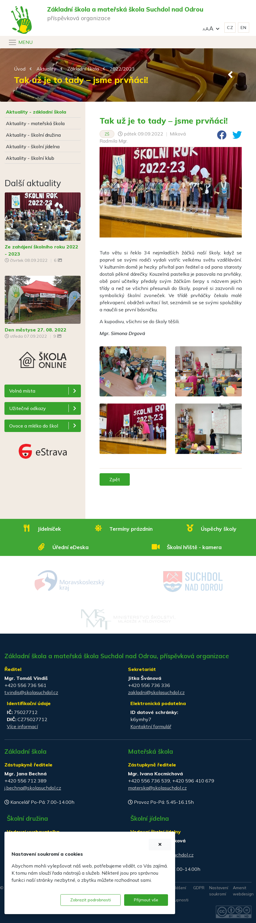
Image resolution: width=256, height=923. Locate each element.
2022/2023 (122, 69)
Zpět (114, 479)
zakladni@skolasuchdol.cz (156, 692)
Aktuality (46, 69)
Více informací (22, 726)
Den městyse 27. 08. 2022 (35, 330)
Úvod (19, 69)
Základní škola (83, 69)
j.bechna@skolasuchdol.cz (32, 788)
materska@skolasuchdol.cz (157, 788)
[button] (211, 28)
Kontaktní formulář (150, 726)
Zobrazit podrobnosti (90, 900)
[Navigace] (20, 42)
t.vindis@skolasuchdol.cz (31, 692)
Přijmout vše (146, 900)
